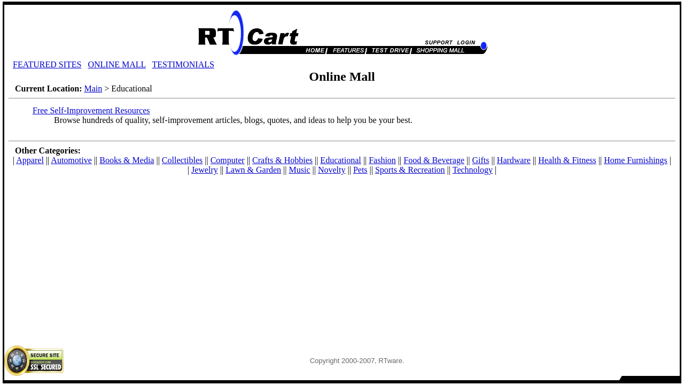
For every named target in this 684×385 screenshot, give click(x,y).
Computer (228, 160)
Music (299, 169)
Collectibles (182, 160)
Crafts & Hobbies (282, 160)
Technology (473, 169)
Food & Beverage (433, 160)
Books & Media (126, 160)
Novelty (332, 169)
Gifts (480, 160)
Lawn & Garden (253, 169)
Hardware (514, 160)
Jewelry (204, 169)
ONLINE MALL (116, 64)
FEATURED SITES (47, 64)
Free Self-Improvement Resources (91, 110)
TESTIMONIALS (183, 64)
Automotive (71, 160)
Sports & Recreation (410, 169)
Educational (340, 160)
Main (93, 88)
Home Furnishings (635, 160)
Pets (360, 169)
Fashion (382, 160)
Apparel (30, 160)
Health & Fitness (567, 160)
